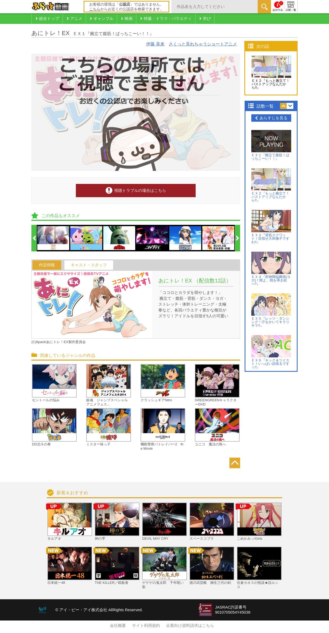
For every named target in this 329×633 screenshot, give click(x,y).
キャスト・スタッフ (89, 265)
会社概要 (118, 625)
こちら (94, 9)
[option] (53, 238)
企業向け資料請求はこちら (190, 625)
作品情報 (47, 265)
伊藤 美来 (155, 44)
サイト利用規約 (146, 625)
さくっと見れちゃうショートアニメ (203, 44)
